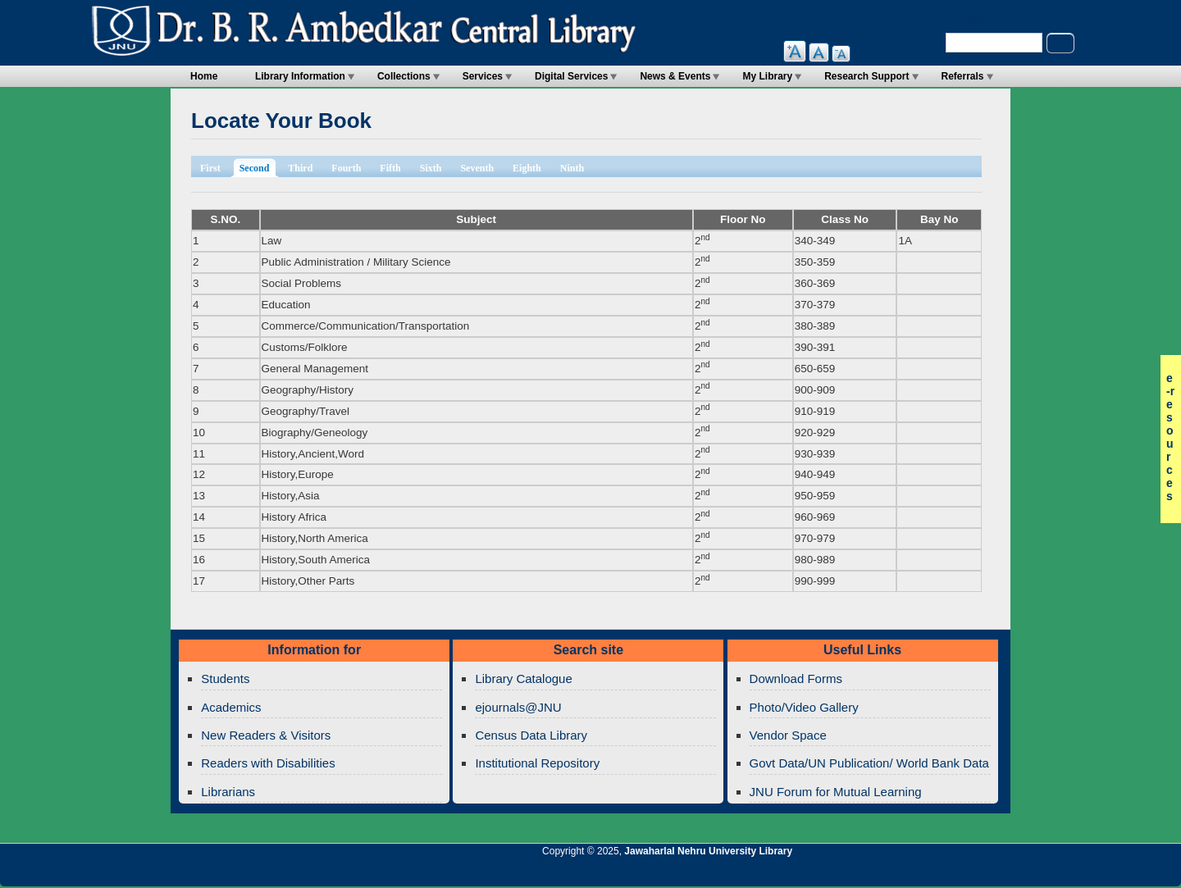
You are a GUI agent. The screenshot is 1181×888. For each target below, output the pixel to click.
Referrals (963, 76)
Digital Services (571, 76)
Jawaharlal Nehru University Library (708, 851)
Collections (404, 76)
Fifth (390, 168)
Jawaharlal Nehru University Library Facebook (1090, 873)
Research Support (866, 76)
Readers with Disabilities (268, 763)
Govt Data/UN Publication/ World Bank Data (869, 763)
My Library (767, 76)
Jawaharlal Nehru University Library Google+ (1034, 873)
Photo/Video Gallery (804, 707)
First (210, 168)
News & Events (675, 76)
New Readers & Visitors (266, 735)
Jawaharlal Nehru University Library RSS (978, 873)
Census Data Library (531, 735)
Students (225, 678)
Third (300, 168)
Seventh (477, 168)
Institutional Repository (537, 763)
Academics (231, 707)
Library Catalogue (523, 678)
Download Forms (796, 678)
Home (203, 76)
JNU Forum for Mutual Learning (836, 792)
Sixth (431, 168)
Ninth (572, 168)
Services (483, 76)
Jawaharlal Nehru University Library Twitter (1062, 873)
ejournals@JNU (518, 707)
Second (259, 167)
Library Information (300, 76)
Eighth (527, 168)
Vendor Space (788, 735)
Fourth (346, 168)
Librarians (228, 792)
